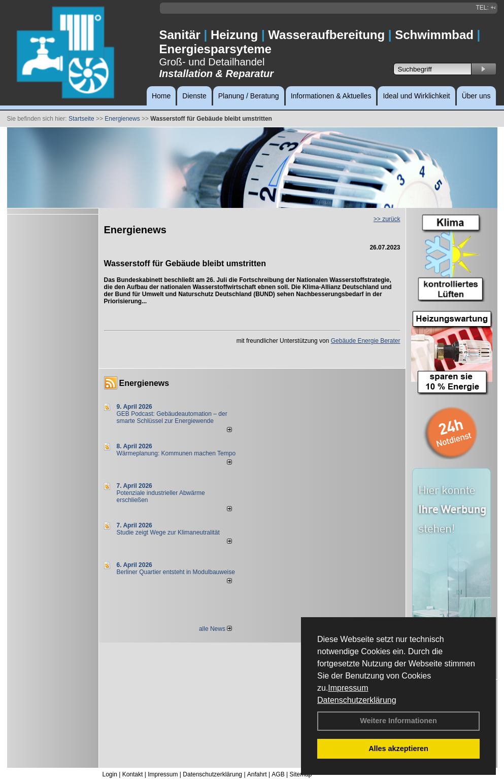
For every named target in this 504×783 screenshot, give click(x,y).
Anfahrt (257, 774)
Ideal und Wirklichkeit (416, 96)
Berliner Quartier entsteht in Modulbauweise (176, 572)
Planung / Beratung (248, 96)
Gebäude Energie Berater (365, 340)
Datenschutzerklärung (356, 700)
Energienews (144, 383)
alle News (215, 628)
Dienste (194, 96)
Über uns (476, 96)
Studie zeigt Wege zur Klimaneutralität (168, 532)
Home (161, 96)
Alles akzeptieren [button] (398, 748)
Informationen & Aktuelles (331, 96)
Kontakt (132, 774)
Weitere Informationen (398, 721)
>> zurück (387, 219)
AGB (278, 774)
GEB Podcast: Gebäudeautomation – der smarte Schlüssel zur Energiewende (172, 417)
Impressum (348, 688)
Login (110, 774)
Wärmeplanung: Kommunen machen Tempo (176, 453)
